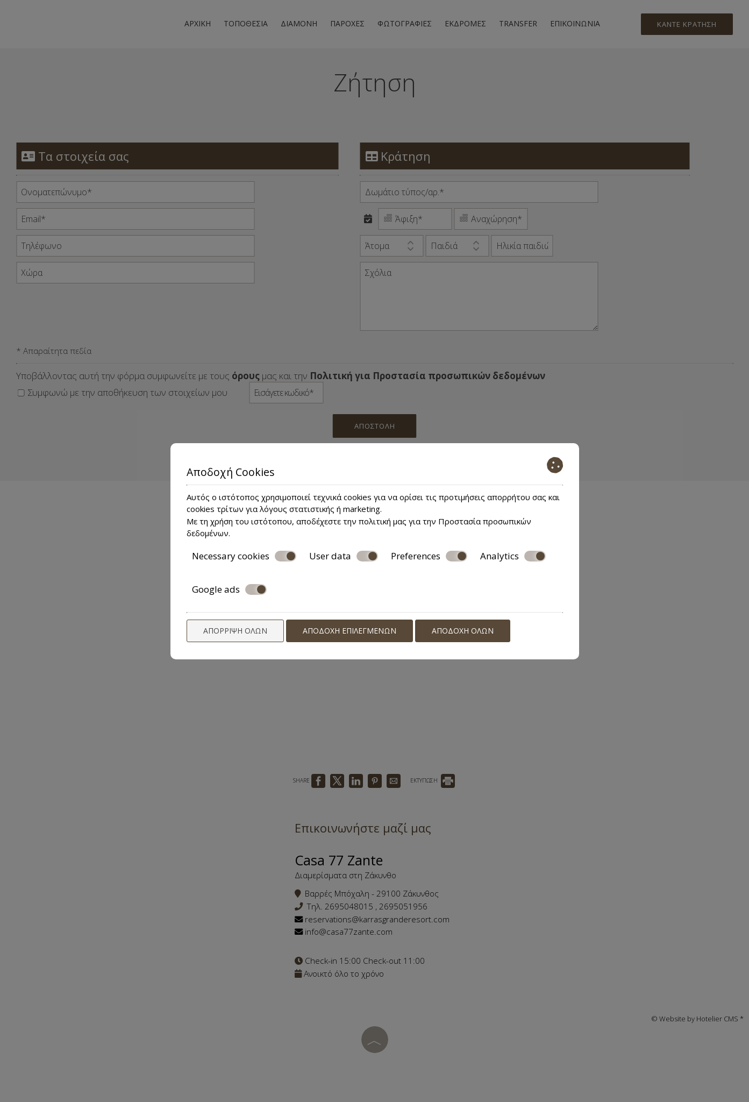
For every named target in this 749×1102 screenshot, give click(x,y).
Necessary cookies (244, 556)
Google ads (229, 589)
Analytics (513, 556)
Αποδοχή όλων (463, 630)
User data (343, 556)
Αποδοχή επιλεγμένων (349, 630)
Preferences (429, 556)
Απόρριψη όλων (235, 630)
